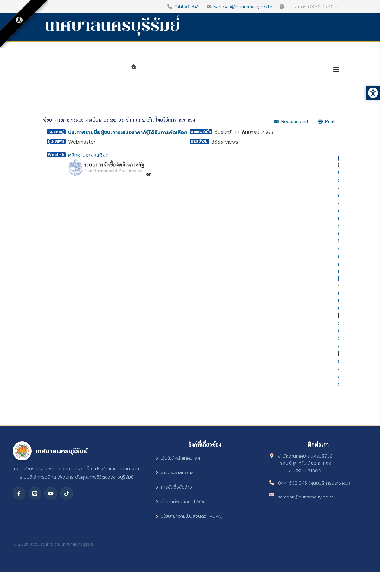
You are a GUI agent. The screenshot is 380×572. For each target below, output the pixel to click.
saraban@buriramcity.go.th (243, 6)
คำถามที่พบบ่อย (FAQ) (180, 501)
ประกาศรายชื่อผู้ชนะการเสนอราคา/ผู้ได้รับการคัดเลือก (127, 132)
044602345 (187, 6)
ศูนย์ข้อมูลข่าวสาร (248, 70)
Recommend (291, 121)
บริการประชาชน (301, 70)
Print (326, 121)
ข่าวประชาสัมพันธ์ (175, 472)
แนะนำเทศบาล (161, 70)
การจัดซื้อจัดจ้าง (174, 487)
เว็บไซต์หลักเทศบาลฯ (178, 458)
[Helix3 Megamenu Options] (336, 70)
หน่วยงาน (201, 70)
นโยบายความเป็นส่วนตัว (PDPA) (189, 516)
